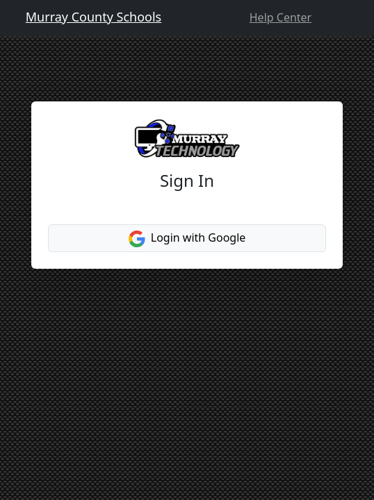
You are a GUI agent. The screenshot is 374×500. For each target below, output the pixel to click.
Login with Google (187, 238)
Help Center (280, 17)
